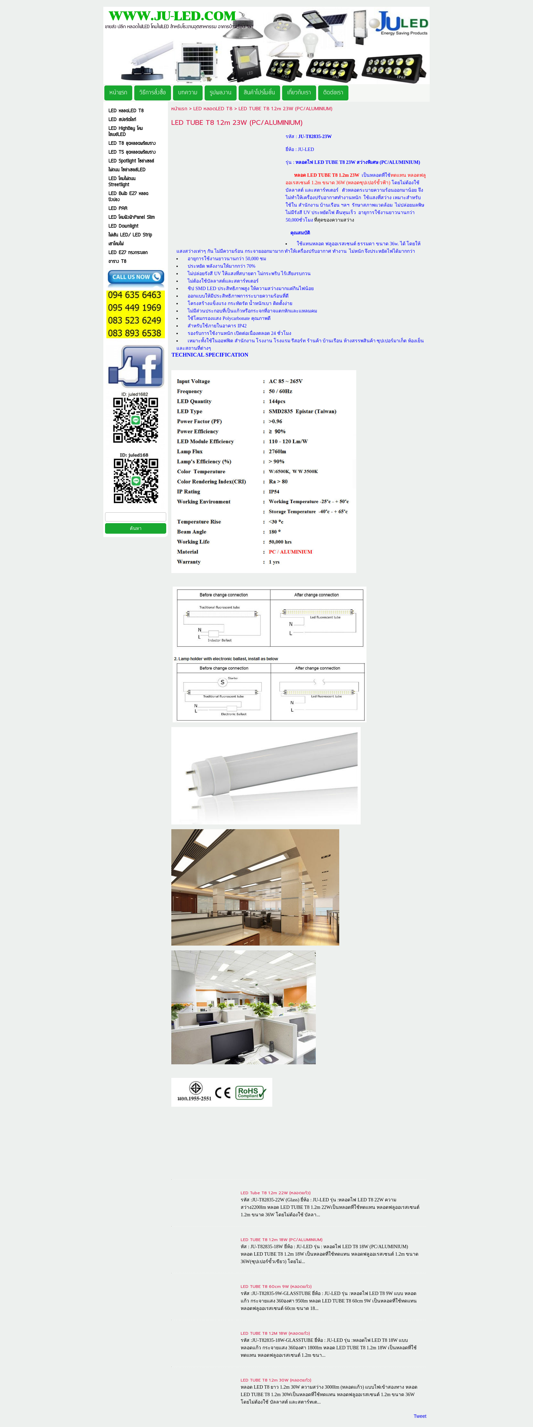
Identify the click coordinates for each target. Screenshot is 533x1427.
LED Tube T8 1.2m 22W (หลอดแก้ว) (276, 1193)
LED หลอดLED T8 (213, 108)
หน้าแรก (179, 108)
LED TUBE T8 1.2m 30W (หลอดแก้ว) (276, 1380)
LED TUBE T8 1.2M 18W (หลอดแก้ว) (275, 1333)
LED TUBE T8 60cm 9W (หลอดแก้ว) (276, 1286)
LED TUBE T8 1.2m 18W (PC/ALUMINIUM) (282, 1240)
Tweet (420, 1416)
